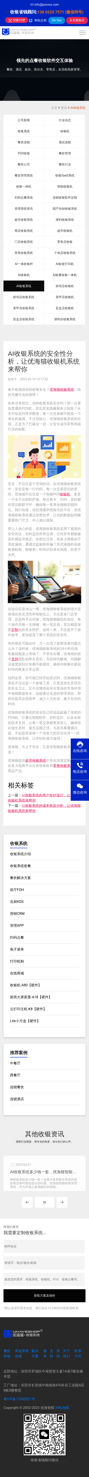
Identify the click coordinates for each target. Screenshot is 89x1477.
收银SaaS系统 (64, 175)
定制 (14, 630)
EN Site (57, 20)
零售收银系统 (24, 253)
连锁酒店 (17, 1099)
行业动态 (65, 120)
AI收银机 (24, 275)
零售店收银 (64, 241)
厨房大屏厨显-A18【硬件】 (31, 997)
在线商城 (17, 973)
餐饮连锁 (24, 142)
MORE (44, 1202)
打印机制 (17, 961)
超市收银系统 (24, 219)
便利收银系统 (65, 219)
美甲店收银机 (65, 297)
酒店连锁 (65, 142)
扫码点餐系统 (24, 197)
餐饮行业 (65, 164)
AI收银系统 (78, 107)
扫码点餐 (17, 937)
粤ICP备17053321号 (19, 1399)
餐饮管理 (65, 153)
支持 (14, 659)
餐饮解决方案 (20, 878)
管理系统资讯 (24, 208)
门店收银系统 (24, 241)
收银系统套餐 (20, 866)
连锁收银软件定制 (65, 197)
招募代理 (16, 20)
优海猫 (55, 389)
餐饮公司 (24, 164)
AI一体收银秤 (24, 264)
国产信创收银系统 (65, 208)
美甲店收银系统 (23, 308)
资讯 (64, 107)
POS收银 (24, 153)
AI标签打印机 (65, 264)
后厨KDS (17, 902)
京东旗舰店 (77, 20)
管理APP (17, 925)
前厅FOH (17, 890)
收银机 (64, 131)
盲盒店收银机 (65, 308)
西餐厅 (15, 1075)
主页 (54, 107)
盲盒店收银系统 (23, 319)
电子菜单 (17, 949)
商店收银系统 (24, 230)
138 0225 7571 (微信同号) (60, 12)
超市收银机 (64, 230)
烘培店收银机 (65, 286)
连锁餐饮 (17, 1087)
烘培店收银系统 (23, 297)
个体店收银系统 (65, 253)
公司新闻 (24, 120)
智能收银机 (64, 186)
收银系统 (24, 131)
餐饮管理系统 (24, 175)
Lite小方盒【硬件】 (25, 1021)
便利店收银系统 (65, 319)
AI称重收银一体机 (65, 275)
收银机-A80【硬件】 (26, 985)
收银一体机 (23, 186)
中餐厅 (15, 1063)
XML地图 (62, 1408)
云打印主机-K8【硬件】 (28, 1009)
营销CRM (17, 914)
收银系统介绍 (20, 854)
